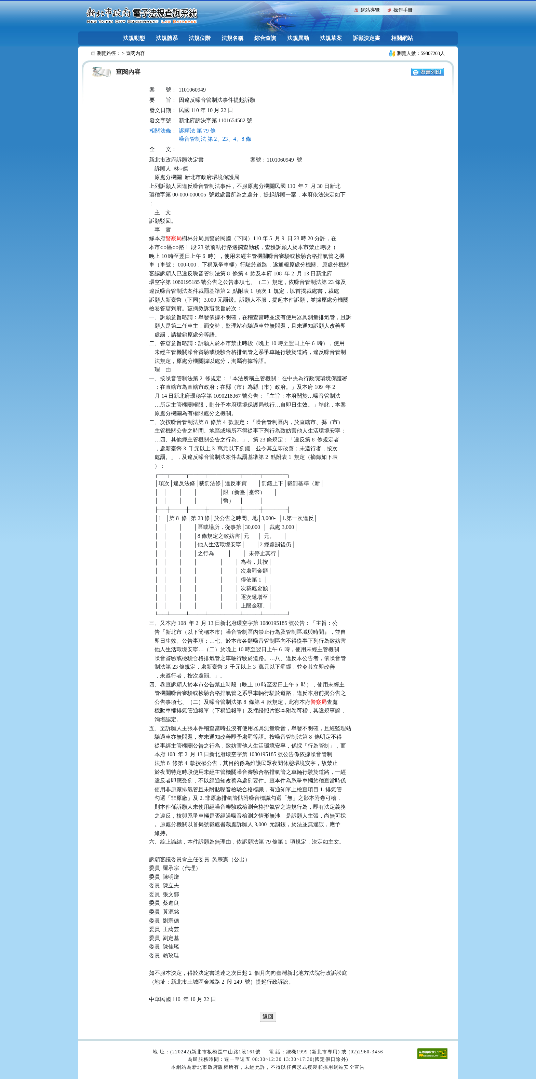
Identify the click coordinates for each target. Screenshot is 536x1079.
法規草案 (331, 38)
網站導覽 (370, 10)
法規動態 (134, 38)
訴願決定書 (366, 38)
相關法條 (160, 131)
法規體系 (167, 38)
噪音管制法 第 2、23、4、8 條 (215, 139)
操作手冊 (403, 10)
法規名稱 (232, 38)
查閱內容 (135, 53)
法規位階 (200, 38)
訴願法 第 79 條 (197, 131)
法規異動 (298, 38)
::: (348, 9)
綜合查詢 (265, 38)
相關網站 (402, 38)
